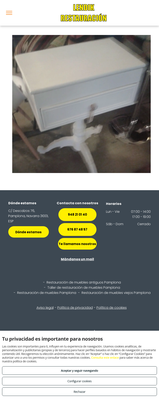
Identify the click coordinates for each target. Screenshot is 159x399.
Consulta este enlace (105, 357)
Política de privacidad (75, 307)
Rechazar (79, 392)
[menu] (9, 12)
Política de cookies (111, 307)
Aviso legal (45, 307)
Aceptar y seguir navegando (79, 371)
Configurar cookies (79, 381)
